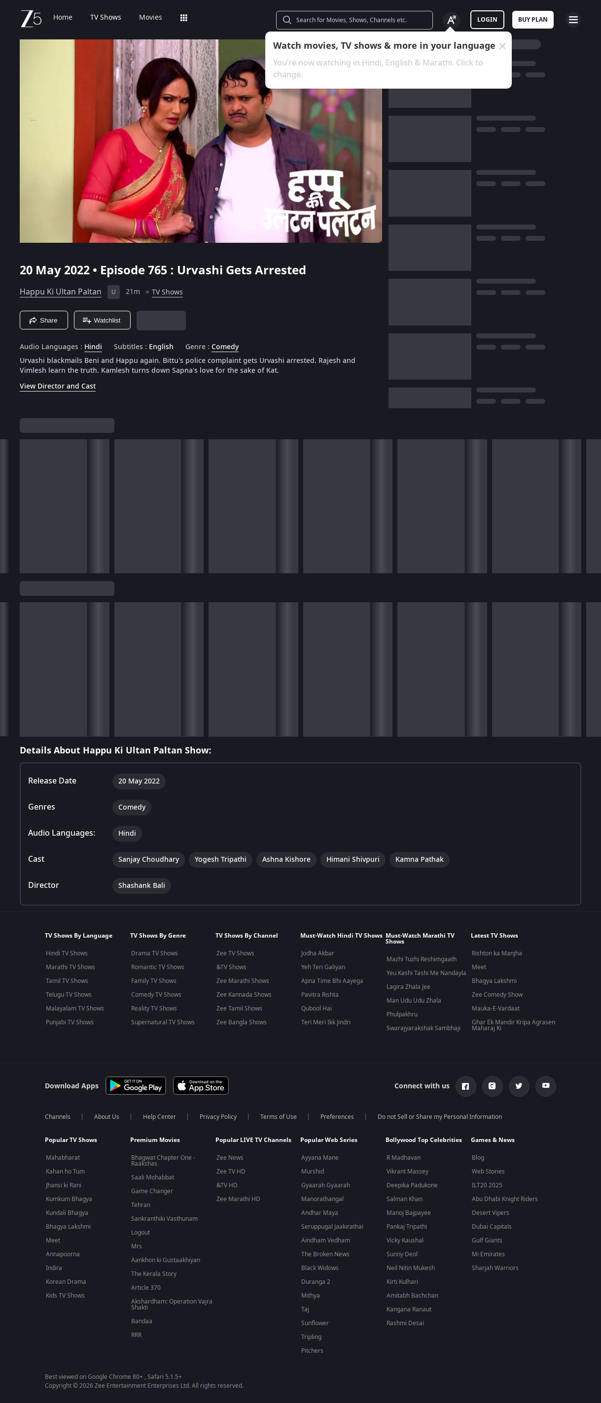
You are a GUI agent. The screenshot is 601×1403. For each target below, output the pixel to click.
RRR (136, 1335)
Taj (305, 1309)
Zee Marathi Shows (242, 981)
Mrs (136, 1246)
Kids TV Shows (65, 1295)
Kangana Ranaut (409, 1309)
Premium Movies (155, 1140)
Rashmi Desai (405, 1323)
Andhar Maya (319, 1212)
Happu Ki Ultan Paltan (61, 292)
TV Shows (105, 17)
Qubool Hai (316, 1008)
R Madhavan (404, 1157)
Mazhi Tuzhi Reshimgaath (422, 959)
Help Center (159, 1116)
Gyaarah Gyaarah (325, 1185)
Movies (150, 17)
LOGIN (487, 19)
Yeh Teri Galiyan (323, 967)
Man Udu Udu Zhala (414, 1000)
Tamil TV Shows (67, 981)
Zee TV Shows (235, 953)
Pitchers (312, 1350)
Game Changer (152, 1191)
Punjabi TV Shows (70, 1022)
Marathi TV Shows (70, 967)
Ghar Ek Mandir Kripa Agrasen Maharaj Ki (513, 1025)
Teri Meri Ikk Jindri (326, 1022)
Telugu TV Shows (69, 994)
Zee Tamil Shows (239, 1008)
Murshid (312, 1171)
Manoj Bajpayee (409, 1212)
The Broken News (325, 1254)
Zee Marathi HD (238, 1199)
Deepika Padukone (412, 1185)
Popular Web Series (328, 1140)
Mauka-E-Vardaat (496, 1008)
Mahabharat (63, 1157)
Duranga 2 (315, 1281)
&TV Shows (231, 967)
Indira (54, 1268)
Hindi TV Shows (67, 953)
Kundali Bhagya (67, 1212)
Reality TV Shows (154, 1008)
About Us (106, 1116)
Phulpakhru (402, 1014)
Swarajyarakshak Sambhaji (423, 1028)
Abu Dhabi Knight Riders (505, 1199)
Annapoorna (63, 1254)
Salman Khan (405, 1199)
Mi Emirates (488, 1254)
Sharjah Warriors (495, 1268)
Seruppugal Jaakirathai (332, 1226)
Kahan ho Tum (65, 1171)
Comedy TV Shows (156, 994)
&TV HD (227, 1185)
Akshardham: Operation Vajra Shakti (171, 1304)
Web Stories (488, 1171)
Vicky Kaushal (405, 1240)
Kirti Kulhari (402, 1281)
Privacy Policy (218, 1116)
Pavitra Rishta (320, 994)
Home (62, 17)
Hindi (93, 347)
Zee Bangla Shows (241, 1022)
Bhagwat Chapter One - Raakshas (163, 1160)
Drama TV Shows (154, 953)
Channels (58, 1116)
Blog (478, 1157)
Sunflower (315, 1323)
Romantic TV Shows (157, 967)
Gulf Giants (487, 1240)
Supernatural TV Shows (163, 1022)
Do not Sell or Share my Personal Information (440, 1116)
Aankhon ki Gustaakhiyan (165, 1260)
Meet (479, 967)
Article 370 (146, 1287)
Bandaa (141, 1321)
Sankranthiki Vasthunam (164, 1218)
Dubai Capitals (492, 1226)
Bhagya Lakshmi (494, 981)
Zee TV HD (231, 1171)
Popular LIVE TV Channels (253, 1140)
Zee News (230, 1157)
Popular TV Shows (71, 1140)
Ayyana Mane (320, 1157)
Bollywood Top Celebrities (424, 1140)
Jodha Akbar (317, 953)
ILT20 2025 (487, 1185)
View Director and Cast (58, 386)
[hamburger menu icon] (573, 20)
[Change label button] (451, 21)
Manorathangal (322, 1199)
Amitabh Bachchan (412, 1295)
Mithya (310, 1295)
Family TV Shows (154, 981)
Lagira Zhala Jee (408, 986)
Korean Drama (66, 1281)
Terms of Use (278, 1116)
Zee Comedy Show (497, 994)
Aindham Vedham (325, 1240)
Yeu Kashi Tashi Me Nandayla (426, 973)
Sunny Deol (402, 1254)
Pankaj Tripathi (407, 1226)
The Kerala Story (154, 1274)
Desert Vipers (490, 1212)
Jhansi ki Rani (63, 1185)
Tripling (311, 1337)
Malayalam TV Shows (75, 1008)
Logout (140, 1232)
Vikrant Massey (407, 1171)
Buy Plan (533, 19)
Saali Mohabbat (152, 1177)
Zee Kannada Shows (244, 994)
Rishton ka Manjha (497, 953)
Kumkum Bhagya (69, 1199)
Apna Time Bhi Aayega (332, 981)
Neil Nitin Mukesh (411, 1268)
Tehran (140, 1205)
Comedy (225, 347)
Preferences (337, 1116)
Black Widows (320, 1268)
